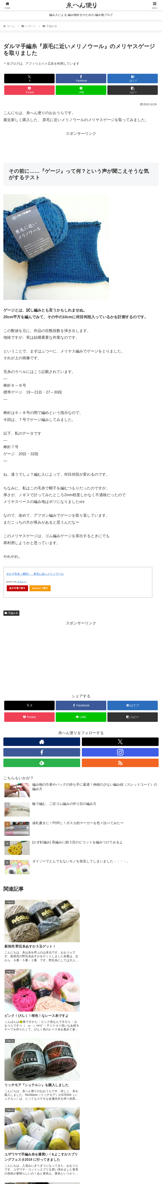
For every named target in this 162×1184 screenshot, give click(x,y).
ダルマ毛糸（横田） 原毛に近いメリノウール (35, 573)
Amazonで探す (40, 588)
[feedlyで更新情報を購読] (41, 763)
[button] (132, 90)
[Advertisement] (81, 146)
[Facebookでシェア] (81, 78)
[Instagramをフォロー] (120, 752)
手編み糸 (11, 613)
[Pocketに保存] (29, 90)
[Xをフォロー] (120, 741)
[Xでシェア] (29, 78)
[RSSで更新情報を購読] (120, 763)
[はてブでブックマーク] (132, 78)
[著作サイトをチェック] (41, 741)
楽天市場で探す (17, 588)
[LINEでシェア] (81, 90)
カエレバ (21, 581)
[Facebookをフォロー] (41, 752)
